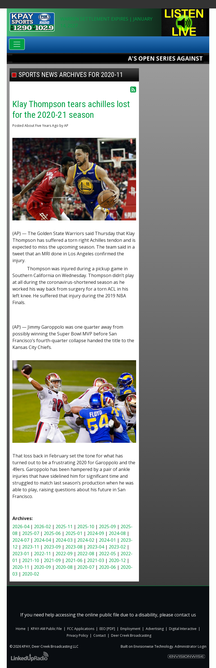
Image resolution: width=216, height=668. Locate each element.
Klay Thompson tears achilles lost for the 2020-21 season (71, 109)
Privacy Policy (77, 635)
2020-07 (85, 567)
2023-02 (117, 547)
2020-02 (30, 574)
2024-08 (117, 533)
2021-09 (52, 560)
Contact (99, 635)
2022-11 (42, 553)
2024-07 (20, 540)
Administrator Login (190, 646)
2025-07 (30, 533)
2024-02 (85, 540)
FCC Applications (80, 628)
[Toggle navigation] (17, 44)
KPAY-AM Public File (46, 628)
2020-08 (64, 567)
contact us (185, 615)
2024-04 (42, 540)
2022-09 (64, 553)
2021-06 (74, 560)
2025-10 (85, 526)
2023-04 (95, 547)
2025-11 (64, 526)
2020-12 (117, 560)
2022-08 (85, 553)
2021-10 (30, 560)
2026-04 (20, 526)
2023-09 (52, 547)
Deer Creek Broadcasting (131, 635)
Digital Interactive (183, 628)
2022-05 (107, 553)
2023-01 (20, 553)
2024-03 (64, 540)
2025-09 (107, 526)
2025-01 (74, 533)
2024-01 (107, 540)
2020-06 (107, 567)
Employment (130, 628)
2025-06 (52, 533)
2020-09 (42, 567)
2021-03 (95, 560)
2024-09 (95, 533)
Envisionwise (144, 646)
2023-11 (30, 547)
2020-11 (20, 567)
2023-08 (74, 547)
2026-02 (42, 526)
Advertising (155, 628)
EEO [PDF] (108, 628)
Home (21, 628)
